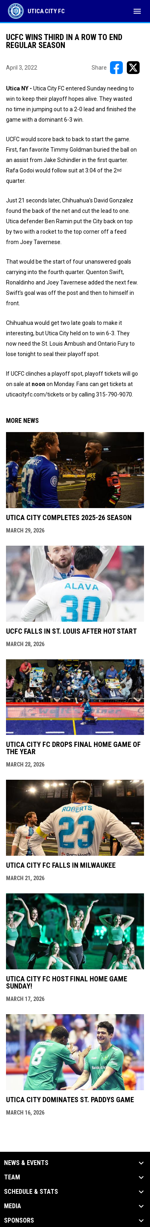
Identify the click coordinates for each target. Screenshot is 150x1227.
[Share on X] (133, 67)
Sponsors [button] (19, 1220)
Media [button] (12, 1206)
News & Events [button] (26, 1163)
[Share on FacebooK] (116, 67)
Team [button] (12, 1177)
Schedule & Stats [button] (31, 1192)
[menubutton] (137, 11)
